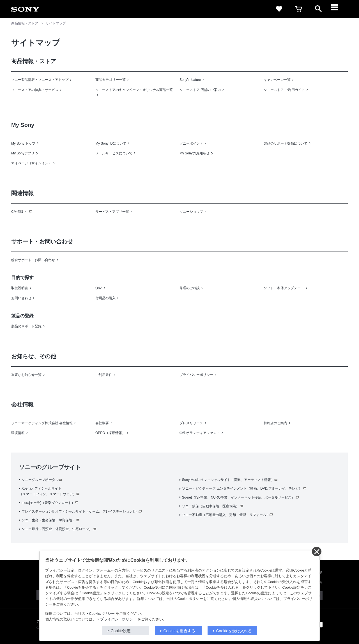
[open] (318, 9)
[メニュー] (338, 9)
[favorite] (279, 9)
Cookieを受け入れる (234, 631)
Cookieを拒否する (179, 631)
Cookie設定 (121, 631)
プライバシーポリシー (118, 619)
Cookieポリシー (102, 614)
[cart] (299, 9)
